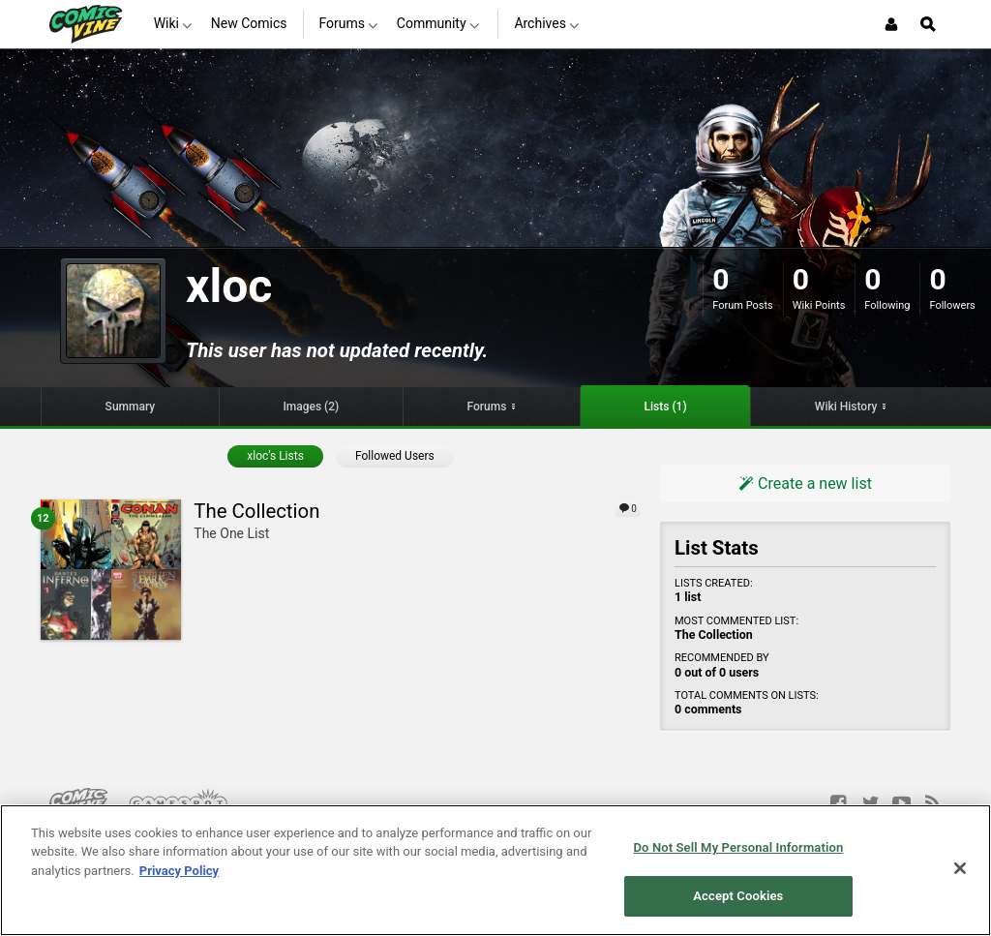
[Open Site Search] (928, 24)
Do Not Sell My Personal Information (738, 847)
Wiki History (846, 406)
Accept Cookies (738, 896)
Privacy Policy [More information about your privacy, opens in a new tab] (179, 870)
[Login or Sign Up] (891, 24)
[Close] (960, 868)
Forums (486, 406)
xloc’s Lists (275, 456)
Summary (130, 406)
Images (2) (311, 406)
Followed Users (395, 456)
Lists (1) (666, 406)
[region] (495, 870)
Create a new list (805, 483)
